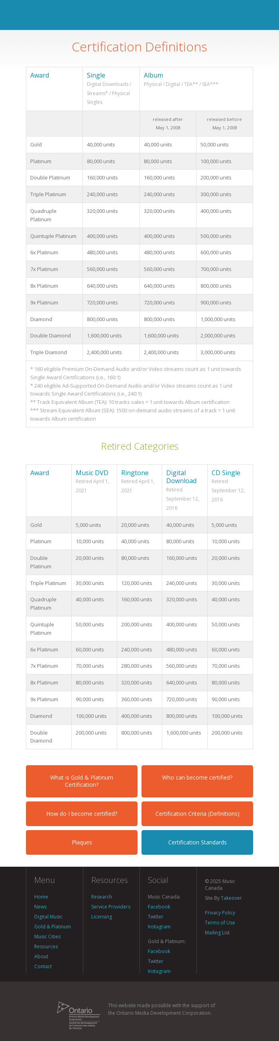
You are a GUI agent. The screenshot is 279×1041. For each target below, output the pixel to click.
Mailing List (217, 932)
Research (101, 896)
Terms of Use (220, 922)
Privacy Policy (220, 912)
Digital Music (48, 916)
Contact (43, 966)
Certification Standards (197, 842)
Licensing (101, 916)
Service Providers (110, 906)
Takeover (231, 898)
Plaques (82, 842)
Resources (46, 946)
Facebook (159, 906)
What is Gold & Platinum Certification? (81, 781)
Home (41, 896)
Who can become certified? (197, 777)
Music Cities (47, 936)
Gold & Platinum (52, 926)
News (40, 906)
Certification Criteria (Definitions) (197, 813)
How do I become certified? (81, 813)
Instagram (159, 926)
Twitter (155, 916)
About (41, 956)
